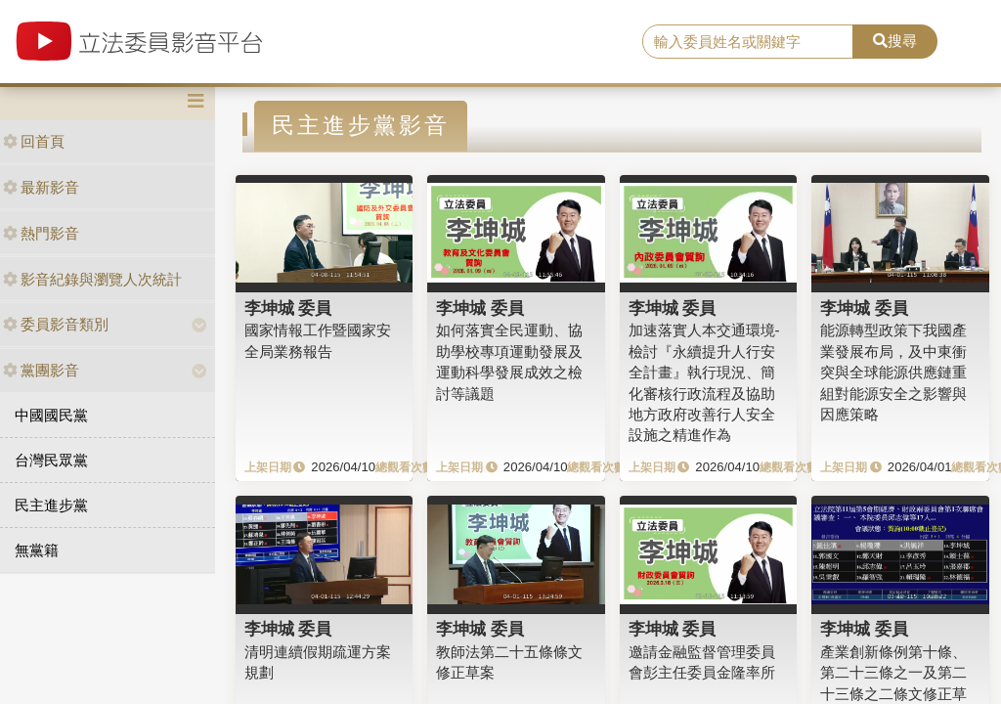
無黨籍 (37, 550)
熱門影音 (41, 233)
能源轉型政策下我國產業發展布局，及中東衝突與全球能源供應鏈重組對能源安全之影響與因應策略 (893, 372)
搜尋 (895, 40)
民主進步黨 (51, 505)
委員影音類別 (56, 324)
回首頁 (34, 141)
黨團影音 (41, 370)
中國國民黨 (51, 415)
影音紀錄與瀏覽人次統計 (92, 279)
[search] (747, 42)
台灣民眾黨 (51, 460)
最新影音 (41, 187)
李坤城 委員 (288, 308)
